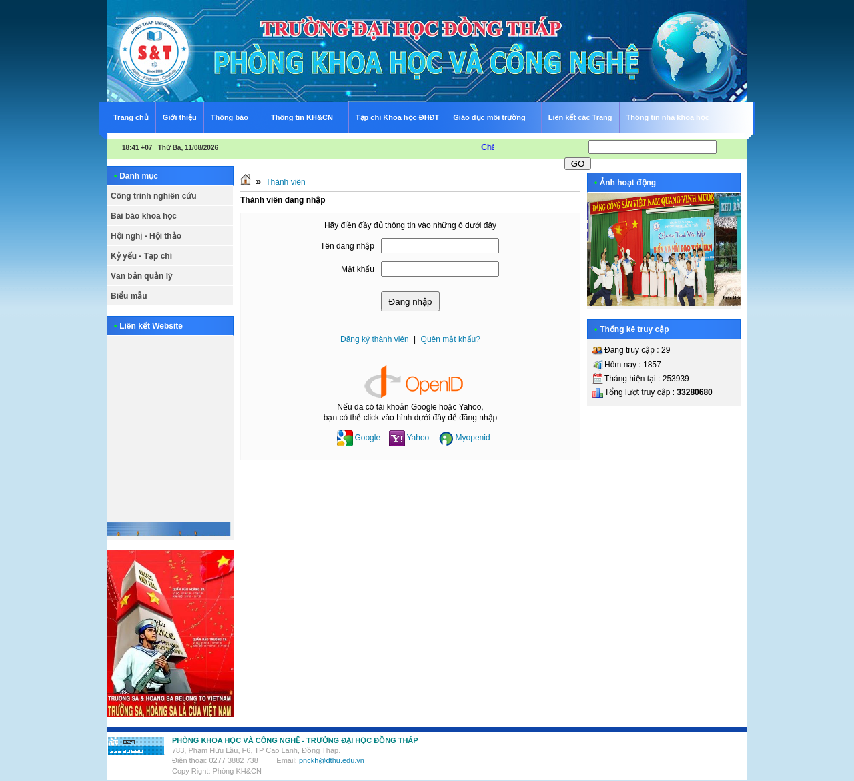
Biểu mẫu (129, 296)
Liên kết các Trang (580, 117)
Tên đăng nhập (347, 246)
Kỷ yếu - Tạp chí (141, 256)
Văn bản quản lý (142, 276)
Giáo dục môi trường (494, 115)
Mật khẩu (357, 269)
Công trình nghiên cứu (154, 196)
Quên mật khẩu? (450, 339)
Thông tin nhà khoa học (673, 115)
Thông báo (235, 115)
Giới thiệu (180, 117)
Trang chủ (131, 117)
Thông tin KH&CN (307, 115)
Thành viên (285, 182)
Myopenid (464, 437)
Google (358, 437)
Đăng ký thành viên (374, 339)
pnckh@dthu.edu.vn (331, 760)
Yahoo (409, 437)
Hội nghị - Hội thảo (146, 236)
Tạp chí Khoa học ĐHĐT (397, 117)
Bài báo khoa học (144, 216)
